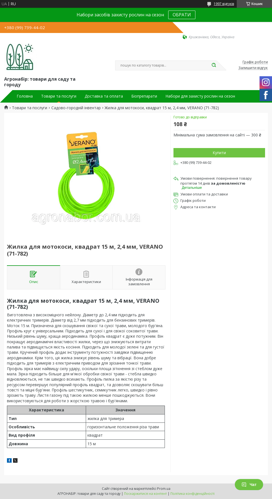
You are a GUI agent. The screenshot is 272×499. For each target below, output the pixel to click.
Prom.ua (163, 488)
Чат (248, 484)
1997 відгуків (224, 3)
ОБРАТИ (182, 15)
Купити (219, 152)
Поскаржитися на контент (145, 493)
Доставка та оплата (104, 96)
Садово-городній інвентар (76, 107)
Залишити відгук (253, 68)
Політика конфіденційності (192, 493)
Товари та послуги (58, 96)
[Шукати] (213, 65)
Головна (25, 96)
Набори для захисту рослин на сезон (200, 96)
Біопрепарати (144, 96)
